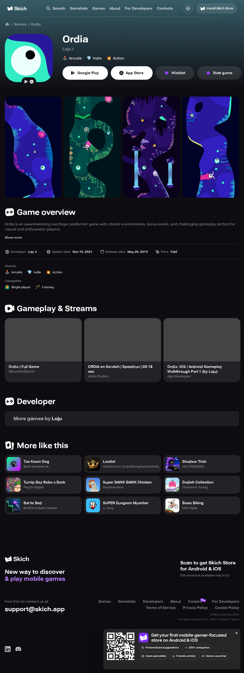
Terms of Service (161, 608)
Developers (153, 601)
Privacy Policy (195, 608)
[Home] (17, 8)
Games (98, 8)
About (115, 8)
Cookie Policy (227, 608)
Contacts (165, 8)
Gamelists (79, 8)
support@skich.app (35, 609)
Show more (13, 237)
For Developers (138, 8)
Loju (69, 48)
